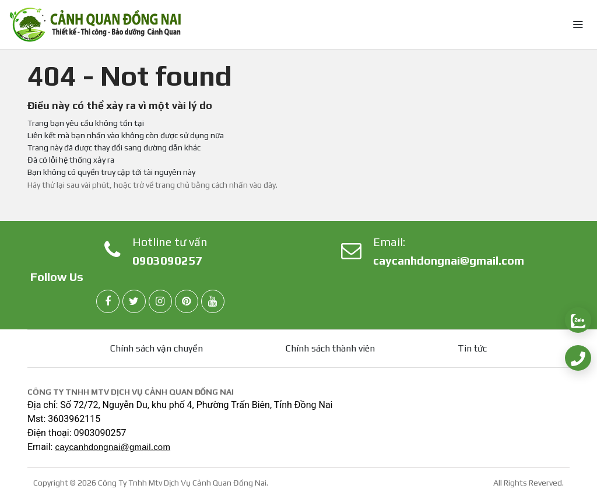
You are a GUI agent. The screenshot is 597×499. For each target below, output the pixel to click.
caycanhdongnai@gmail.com (448, 260)
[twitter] (134, 301)
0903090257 (167, 260)
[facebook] (108, 301)
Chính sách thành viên (330, 348)
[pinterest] (186, 301)
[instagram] (160, 301)
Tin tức (472, 348)
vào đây (263, 184)
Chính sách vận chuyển (156, 348)
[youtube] (212, 301)
